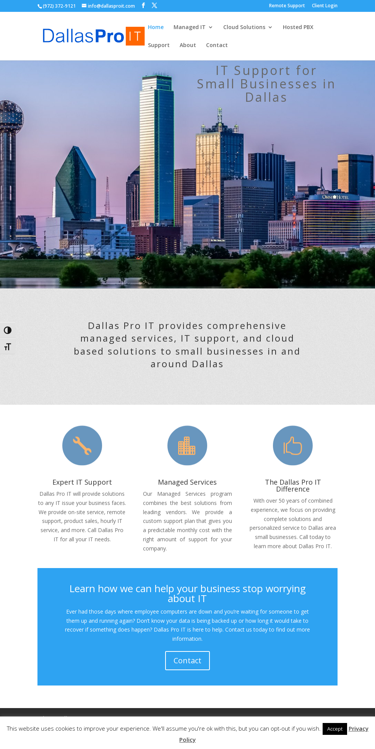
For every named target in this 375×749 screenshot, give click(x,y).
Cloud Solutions (244, 27)
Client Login (325, 6)
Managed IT (190, 27)
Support (159, 45)
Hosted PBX (298, 27)
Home (156, 27)
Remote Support (287, 6)
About (188, 45)
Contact (217, 45)
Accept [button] (335, 728)
